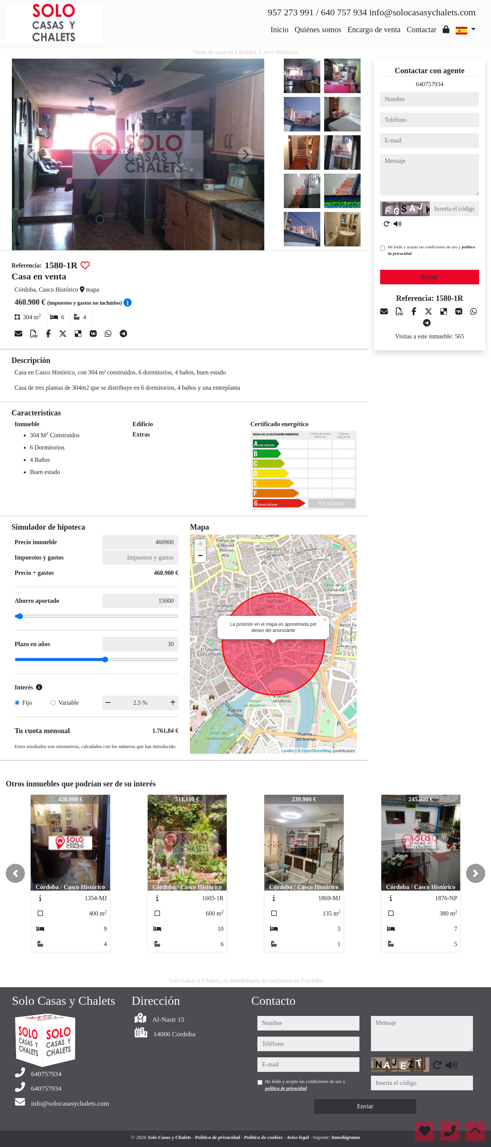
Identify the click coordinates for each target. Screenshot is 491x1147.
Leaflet (288, 750)
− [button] (200, 556)
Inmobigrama (345, 1137)
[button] (15, 873)
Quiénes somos (318, 29)
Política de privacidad (218, 1137)
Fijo (27, 702)
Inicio (279, 29)
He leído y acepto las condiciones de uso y (431, 250)
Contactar (422, 29)
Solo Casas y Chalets (170, 1137)
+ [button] (200, 545)
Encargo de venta (374, 29)
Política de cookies (264, 1137)
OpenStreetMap (317, 750)
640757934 (429, 84)
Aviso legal (298, 1137)
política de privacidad (286, 1088)
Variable (68, 702)
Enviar (430, 277)
